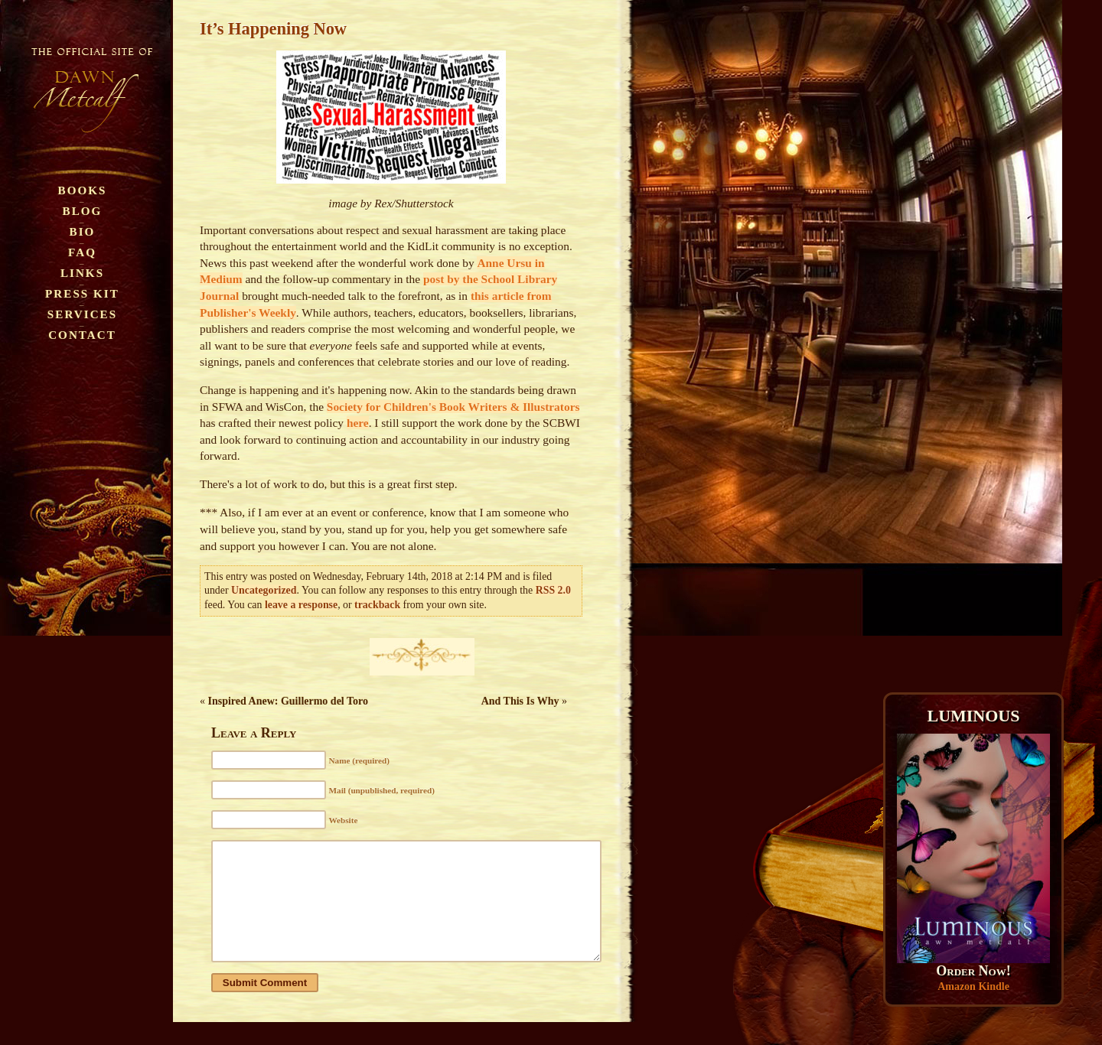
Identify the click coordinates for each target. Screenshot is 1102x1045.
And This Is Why (520, 701)
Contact (82, 334)
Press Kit (82, 293)
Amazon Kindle (973, 986)
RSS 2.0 (553, 590)
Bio (83, 231)
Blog (83, 210)
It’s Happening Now (273, 28)
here (358, 422)
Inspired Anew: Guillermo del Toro (288, 701)
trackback (377, 604)
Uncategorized (263, 590)
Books (82, 190)
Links (82, 272)
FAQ (82, 252)
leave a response (301, 604)
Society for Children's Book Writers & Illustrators (453, 406)
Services (82, 314)
